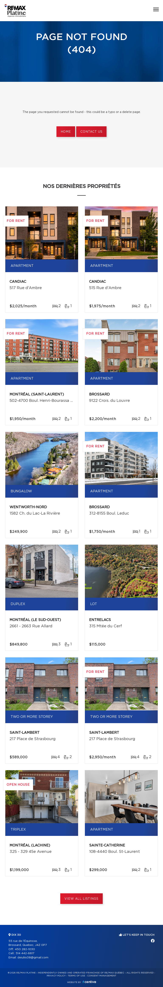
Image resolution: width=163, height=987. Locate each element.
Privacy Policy (56, 976)
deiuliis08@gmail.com (32, 957)
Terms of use (76, 976)
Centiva (89, 981)
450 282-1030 (25, 949)
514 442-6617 (25, 953)
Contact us (91, 131)
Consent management (101, 976)
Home (66, 131)
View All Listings (81, 898)
